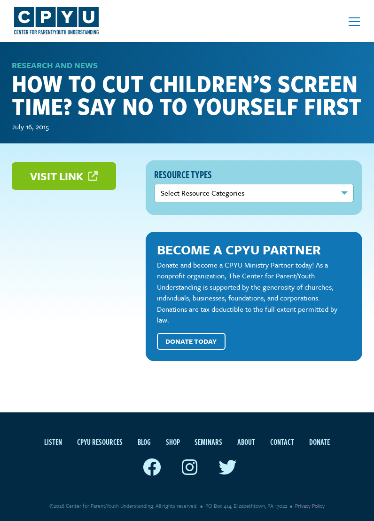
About (246, 442)
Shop (173, 442)
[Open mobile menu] (354, 21)
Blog (144, 442)
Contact (282, 442)
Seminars (208, 442)
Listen (53, 442)
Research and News (55, 65)
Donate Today (191, 341)
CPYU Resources (100, 442)
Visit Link (64, 176)
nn (254, 193)
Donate (319, 442)
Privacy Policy (310, 506)
